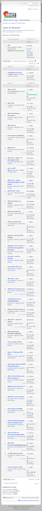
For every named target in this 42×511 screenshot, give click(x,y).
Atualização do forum (15, 72)
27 (23, 294)
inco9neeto (12, 290)
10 (23, 165)
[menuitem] (30, 9)
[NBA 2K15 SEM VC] (14, 211)
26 (22, 294)
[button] (38, 63)
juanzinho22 (13, 388)
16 (19, 196)
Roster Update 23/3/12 (15, 342)
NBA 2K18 (11, 103)
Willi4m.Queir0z (14, 368)
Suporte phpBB (24, 509)
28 (25, 294)
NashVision (32, 117)
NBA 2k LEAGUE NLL (15, 222)
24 (19, 294)
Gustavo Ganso (13, 356)
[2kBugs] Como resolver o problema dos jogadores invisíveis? (16, 248)
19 (23, 196)
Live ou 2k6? (12, 168)
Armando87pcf (13, 410)
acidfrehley (12, 137)
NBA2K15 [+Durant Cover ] (16, 289)
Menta (11, 74)
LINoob (11, 343)
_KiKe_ (30, 151)
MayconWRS (13, 469)
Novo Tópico (7, 61)
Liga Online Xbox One (15, 266)
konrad (30, 161)
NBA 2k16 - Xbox (13, 278)
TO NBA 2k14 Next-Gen (15, 453)
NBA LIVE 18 (12, 125)
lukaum (30, 259)
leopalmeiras (13, 424)
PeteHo (11, 149)
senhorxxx (31, 323)
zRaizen (12, 213)
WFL (9, 45)
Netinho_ (12, 303)
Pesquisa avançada (34, 5)
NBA (16, 76)
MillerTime (12, 455)
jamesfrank (31, 367)
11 (25, 165)
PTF (28, 507)
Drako (11, 186)
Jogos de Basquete (11, 28)
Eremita (12, 380)
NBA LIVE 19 (12, 89)
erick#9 (30, 446)
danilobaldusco (30, 458)
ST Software (22, 507)
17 (20, 196)
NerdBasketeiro (13, 223)
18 (22, 196)
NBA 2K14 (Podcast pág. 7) (16, 309)
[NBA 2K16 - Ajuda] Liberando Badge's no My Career (16, 182)
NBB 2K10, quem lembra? (16, 396)
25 (20, 294)
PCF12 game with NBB (15, 408)
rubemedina (13, 268)
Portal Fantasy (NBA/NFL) (16, 135)
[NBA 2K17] (11, 147)
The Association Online (15, 467)
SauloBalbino (13, 280)
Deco (30, 436)
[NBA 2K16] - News (14, 191)
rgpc (30, 106)
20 (25, 196)
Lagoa (30, 76)
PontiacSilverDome (14, 35)
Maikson (12, 105)
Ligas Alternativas (13, 39)
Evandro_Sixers (14, 436)
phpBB (15, 506)
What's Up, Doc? (14, 311)
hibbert (11, 260)
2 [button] (35, 63)
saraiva (30, 312)
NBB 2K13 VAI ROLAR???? (16, 386)
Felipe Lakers (15, 170)
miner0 (11, 127)
